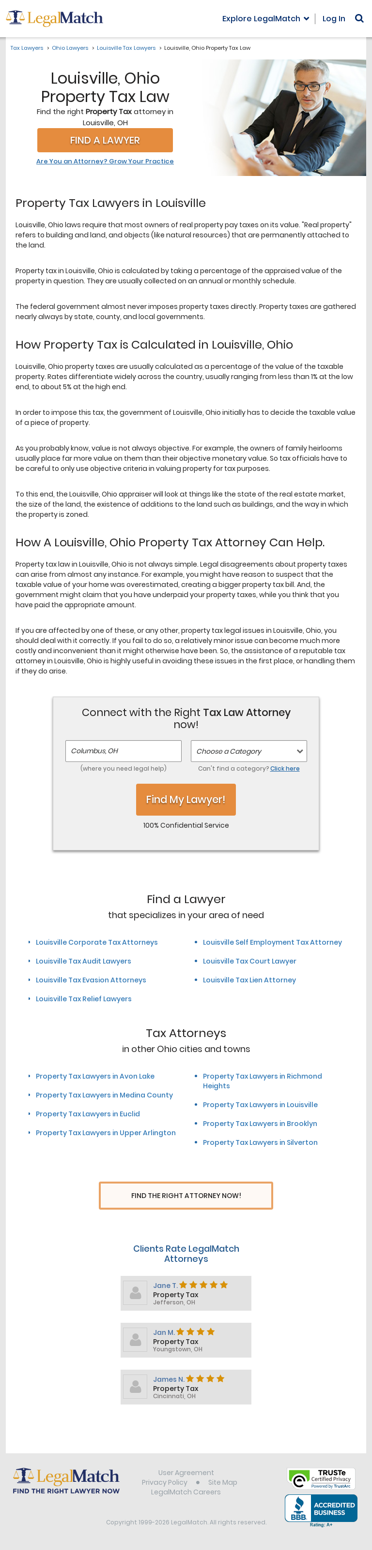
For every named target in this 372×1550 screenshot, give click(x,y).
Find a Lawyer (105, 140)
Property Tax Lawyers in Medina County (104, 1095)
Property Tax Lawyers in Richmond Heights (262, 1081)
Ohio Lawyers (70, 48)
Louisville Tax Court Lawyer (249, 961)
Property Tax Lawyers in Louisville (260, 1105)
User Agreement (186, 1474)
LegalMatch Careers (186, 1493)
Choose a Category (228, 751)
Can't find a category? (249, 768)
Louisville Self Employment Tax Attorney (272, 942)
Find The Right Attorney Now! (186, 1195)
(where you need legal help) (123, 768)
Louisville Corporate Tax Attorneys (97, 942)
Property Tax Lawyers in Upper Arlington (106, 1133)
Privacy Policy (164, 1484)
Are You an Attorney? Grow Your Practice (105, 161)
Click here (285, 768)
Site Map (222, 1484)
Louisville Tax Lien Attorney (249, 980)
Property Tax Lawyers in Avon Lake (95, 1076)
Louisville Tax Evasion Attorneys (91, 980)
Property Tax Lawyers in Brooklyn (260, 1123)
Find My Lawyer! (186, 799)
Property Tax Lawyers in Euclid (88, 1114)
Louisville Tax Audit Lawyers (83, 961)
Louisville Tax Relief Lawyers (84, 999)
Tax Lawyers (27, 48)
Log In (334, 18)
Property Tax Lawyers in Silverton (260, 1142)
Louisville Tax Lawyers (126, 48)
